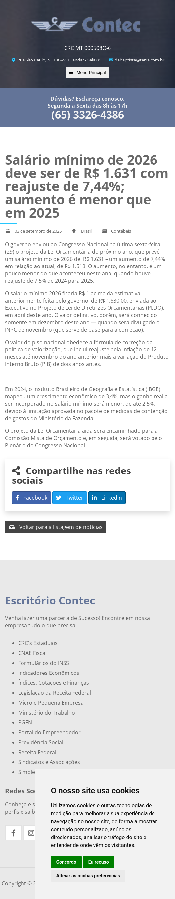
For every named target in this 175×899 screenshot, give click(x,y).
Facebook (31, 497)
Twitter (69, 497)
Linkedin (107, 497)
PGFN (25, 722)
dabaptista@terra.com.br (136, 60)
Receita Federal (37, 752)
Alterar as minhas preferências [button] (88, 875)
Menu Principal (87, 72)
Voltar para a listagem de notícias (56, 527)
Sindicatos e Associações (49, 762)
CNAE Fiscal (32, 653)
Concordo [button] (66, 862)
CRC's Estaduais (38, 643)
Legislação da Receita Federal (54, 692)
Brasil (86, 231)
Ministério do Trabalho (46, 712)
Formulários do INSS (43, 663)
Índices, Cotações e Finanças (53, 682)
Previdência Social (40, 742)
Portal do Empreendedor (49, 732)
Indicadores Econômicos (48, 672)
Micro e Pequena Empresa (51, 702)
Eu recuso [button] (98, 862)
